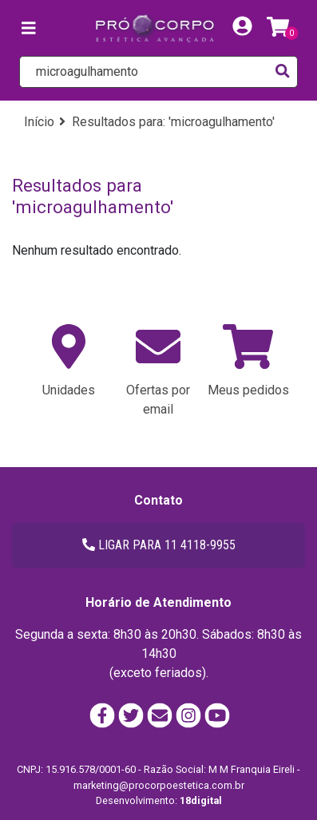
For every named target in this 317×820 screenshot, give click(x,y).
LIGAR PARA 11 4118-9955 (159, 545)
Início (39, 121)
